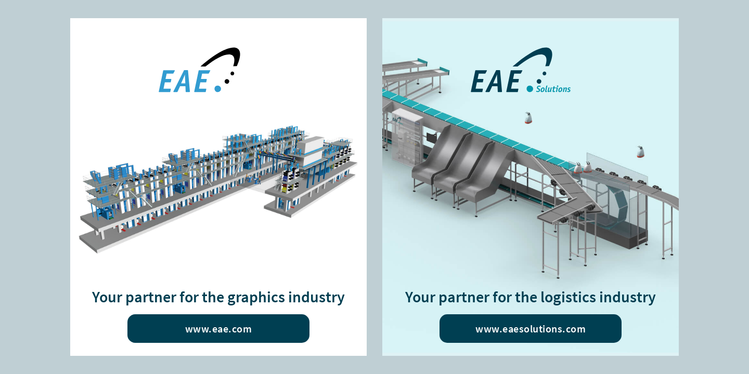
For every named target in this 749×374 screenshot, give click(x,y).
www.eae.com (218, 328)
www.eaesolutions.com (530, 328)
